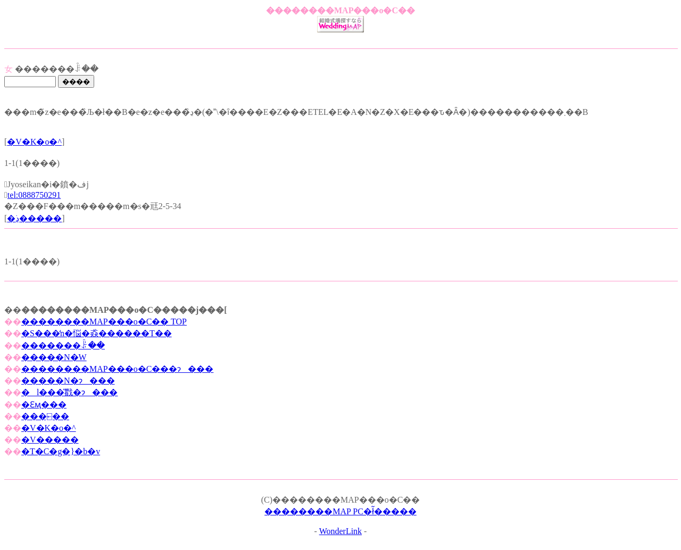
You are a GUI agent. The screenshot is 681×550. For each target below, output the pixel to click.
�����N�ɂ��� (68, 380)
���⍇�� (45, 416)
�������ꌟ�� (63, 345)
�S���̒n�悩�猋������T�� (96, 333)
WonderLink (340, 531)
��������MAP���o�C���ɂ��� (117, 368)
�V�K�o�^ (34, 141)
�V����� (50, 439)
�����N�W (54, 357)
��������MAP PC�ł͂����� (340, 511)
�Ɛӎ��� (44, 404)
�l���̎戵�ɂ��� (69, 392)
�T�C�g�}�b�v (60, 451)
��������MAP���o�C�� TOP (104, 321)
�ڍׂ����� (34, 218)
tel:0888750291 (34, 194)
